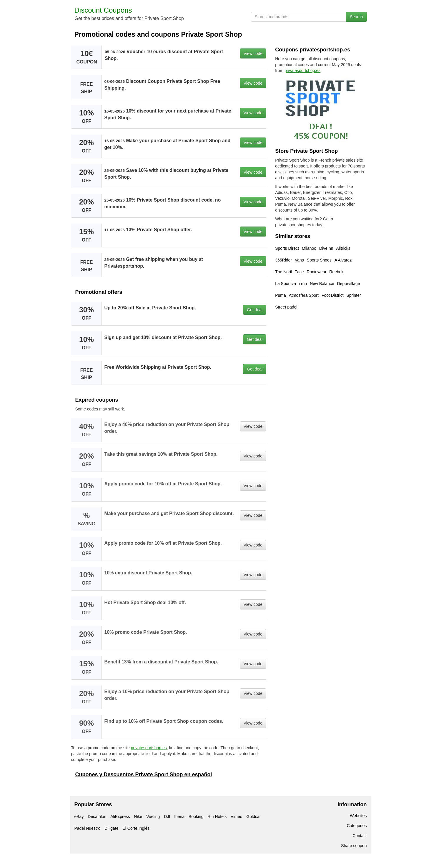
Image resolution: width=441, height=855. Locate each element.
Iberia (179, 816)
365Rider (283, 260)
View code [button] (253, 53)
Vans (299, 260)
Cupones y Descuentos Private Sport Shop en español (143, 774)
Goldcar (253, 816)
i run (303, 283)
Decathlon (97, 816)
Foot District (333, 295)
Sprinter (354, 295)
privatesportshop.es (149, 747)
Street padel (286, 307)
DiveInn (326, 248)
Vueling (153, 816)
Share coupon (354, 845)
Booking (196, 816)
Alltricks (343, 248)
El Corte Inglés (135, 828)
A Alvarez (343, 260)
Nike (138, 816)
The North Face (289, 271)
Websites (358, 815)
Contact (359, 835)
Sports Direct (287, 248)
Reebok (336, 271)
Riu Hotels (217, 816)
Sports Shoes (319, 260)
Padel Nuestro (87, 828)
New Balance (322, 283)
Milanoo (309, 248)
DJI (167, 816)
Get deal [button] (254, 309)
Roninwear (316, 271)
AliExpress (120, 816)
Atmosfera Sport (304, 295)
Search (356, 16)
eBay (79, 816)
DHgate (111, 828)
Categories (357, 825)
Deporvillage (348, 283)
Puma (280, 295)
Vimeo (236, 816)
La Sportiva (285, 283)
